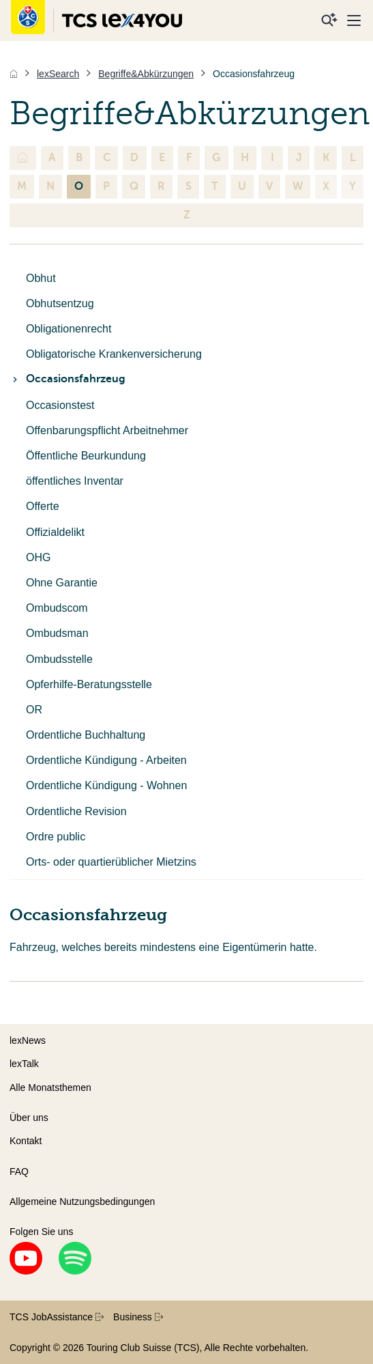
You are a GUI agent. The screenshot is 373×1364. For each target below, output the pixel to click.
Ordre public (55, 836)
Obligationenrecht (68, 329)
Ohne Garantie (62, 582)
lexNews (28, 1040)
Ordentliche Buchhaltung (85, 735)
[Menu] (354, 20)
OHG (38, 557)
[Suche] (329, 20)
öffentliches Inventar (74, 481)
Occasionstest (60, 405)
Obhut (41, 278)
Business (138, 1316)
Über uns (29, 1117)
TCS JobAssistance (57, 1316)
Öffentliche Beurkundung (86, 455)
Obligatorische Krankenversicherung (114, 354)
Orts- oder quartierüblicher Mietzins (111, 862)
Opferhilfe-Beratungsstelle (89, 684)
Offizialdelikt (55, 532)
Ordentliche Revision (76, 811)
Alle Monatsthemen (50, 1087)
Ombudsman (57, 633)
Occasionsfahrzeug (67, 379)
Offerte (42, 506)
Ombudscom (57, 608)
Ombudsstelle (59, 659)
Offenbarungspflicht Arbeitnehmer (107, 430)
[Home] (14, 73)
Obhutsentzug (60, 303)
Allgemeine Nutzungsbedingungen (82, 1201)
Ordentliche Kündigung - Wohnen (106, 785)
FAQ (19, 1171)
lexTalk (24, 1063)
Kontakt (26, 1140)
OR (34, 709)
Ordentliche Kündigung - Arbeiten (106, 760)
